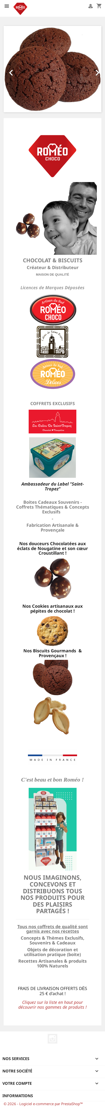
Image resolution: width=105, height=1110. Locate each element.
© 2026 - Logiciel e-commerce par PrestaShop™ (43, 1103)
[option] (52, 69)
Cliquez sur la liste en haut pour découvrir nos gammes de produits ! (52, 1004)
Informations (17, 1095)
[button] (11, 69)
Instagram (52, 1039)
